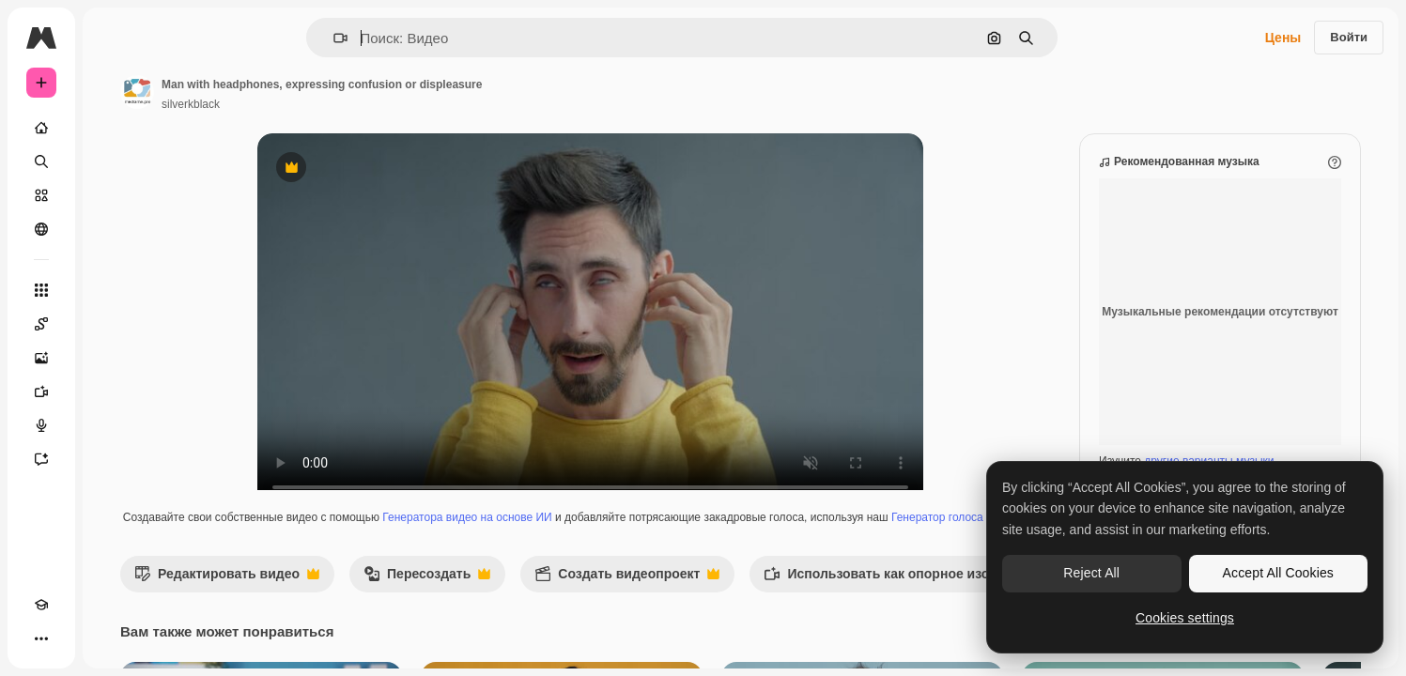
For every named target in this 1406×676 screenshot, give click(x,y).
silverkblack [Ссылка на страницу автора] (333, 104)
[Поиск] (112, 161)
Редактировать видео (369, 615)
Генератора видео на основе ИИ (623, 536)
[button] (404, 38)
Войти (1348, 37)
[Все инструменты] (112, 290)
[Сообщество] (112, 229)
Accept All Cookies (1278, 572)
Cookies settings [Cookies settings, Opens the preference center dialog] (1185, 617)
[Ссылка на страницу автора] (280, 92)
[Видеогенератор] (112, 391)
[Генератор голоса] (112, 425)
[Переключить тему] (75, 638)
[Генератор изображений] (112, 358)
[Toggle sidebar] (184, 38)
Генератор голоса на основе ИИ (662, 554)
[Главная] (112, 128)
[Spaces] (112, 324)
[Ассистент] (112, 459)
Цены (1283, 37)
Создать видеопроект (769, 615)
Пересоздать (569, 615)
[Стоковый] (112, 195)
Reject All (1091, 572)
